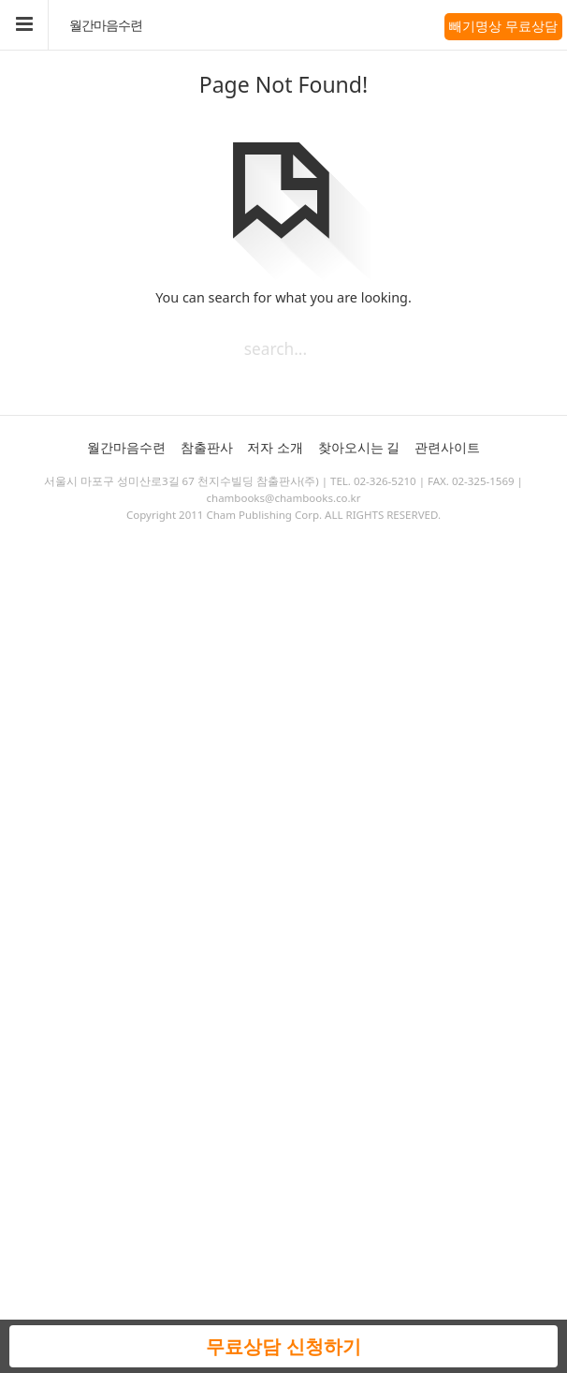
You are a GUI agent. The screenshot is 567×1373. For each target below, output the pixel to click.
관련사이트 (447, 447)
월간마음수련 (105, 25)
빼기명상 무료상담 (503, 26)
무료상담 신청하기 (283, 1346)
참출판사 (207, 447)
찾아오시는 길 (359, 447)
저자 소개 (275, 447)
